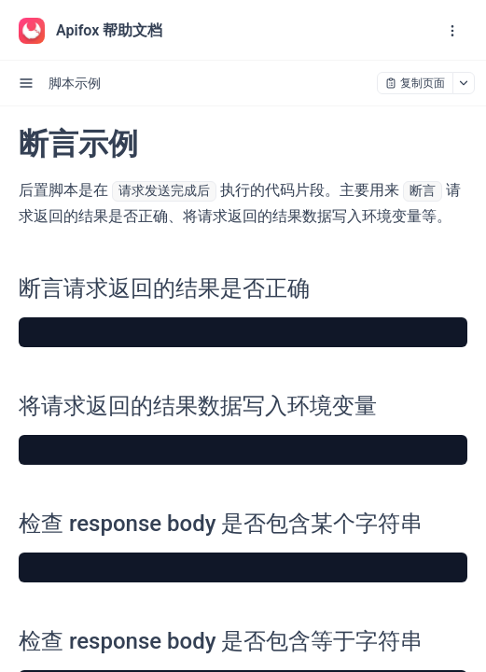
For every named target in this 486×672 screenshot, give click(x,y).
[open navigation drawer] (452, 31)
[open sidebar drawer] (26, 83)
